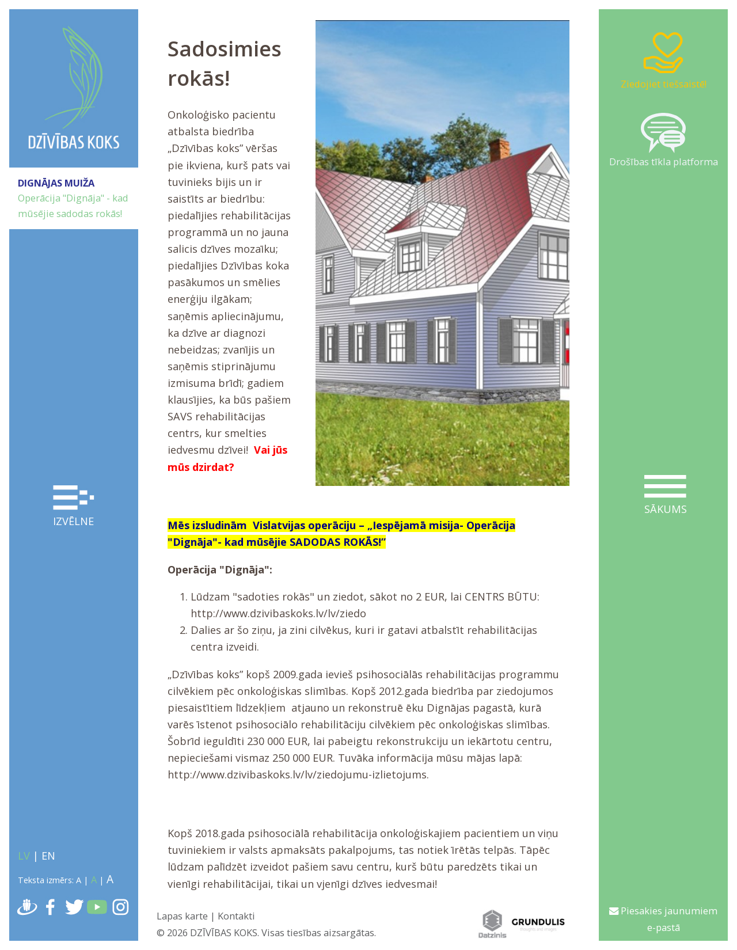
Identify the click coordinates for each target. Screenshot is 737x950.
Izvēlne (74, 506)
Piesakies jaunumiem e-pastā (663, 919)
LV (24, 855)
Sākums (665, 495)
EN (48, 855)
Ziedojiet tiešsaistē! (663, 60)
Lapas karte (182, 915)
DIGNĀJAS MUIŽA (56, 182)
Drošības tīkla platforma (663, 140)
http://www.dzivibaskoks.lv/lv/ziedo (278, 613)
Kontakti (236, 915)
